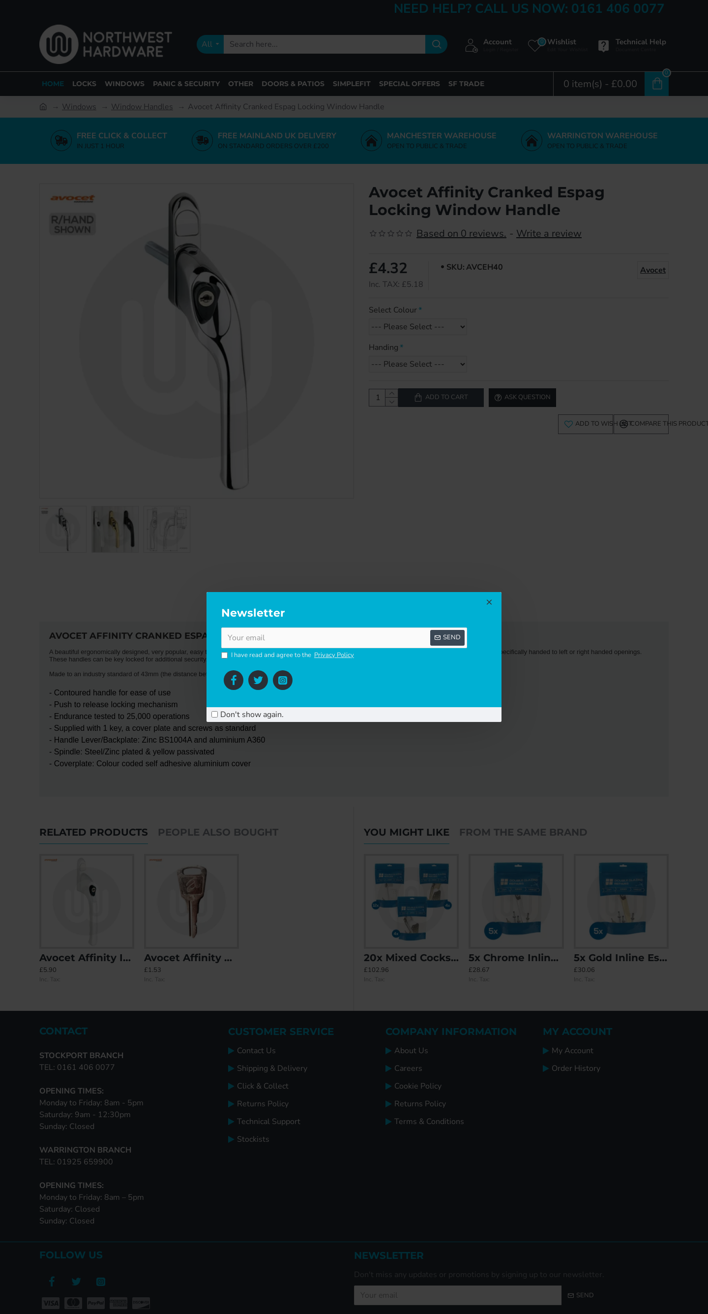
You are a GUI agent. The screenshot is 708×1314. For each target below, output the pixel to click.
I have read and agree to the (288, 655)
